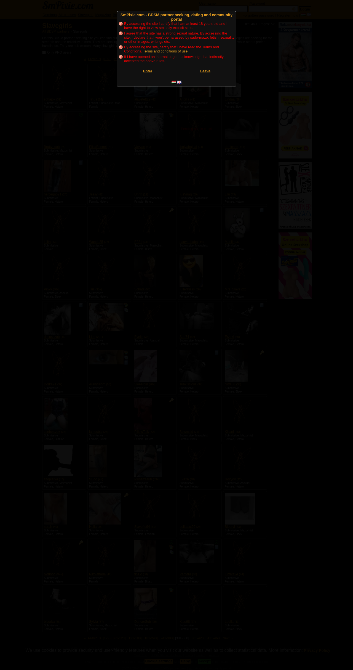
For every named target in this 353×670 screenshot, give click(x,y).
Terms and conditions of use (165, 51)
